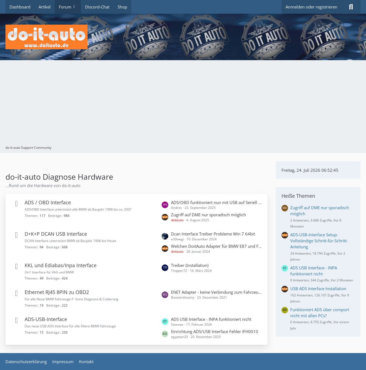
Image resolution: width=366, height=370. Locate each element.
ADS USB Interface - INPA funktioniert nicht (211, 319)
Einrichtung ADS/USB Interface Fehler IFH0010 (214, 331)
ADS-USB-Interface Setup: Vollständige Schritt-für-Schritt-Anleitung (319, 240)
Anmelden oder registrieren (311, 7)
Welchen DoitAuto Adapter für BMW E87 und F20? (216, 246)
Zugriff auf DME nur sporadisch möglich (208, 214)
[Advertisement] (183, 104)
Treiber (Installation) (189, 265)
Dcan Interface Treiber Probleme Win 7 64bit (213, 234)
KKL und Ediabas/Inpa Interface (61, 265)
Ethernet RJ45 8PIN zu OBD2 (57, 292)
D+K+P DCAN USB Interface (56, 234)
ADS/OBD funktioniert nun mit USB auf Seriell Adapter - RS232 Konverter (216, 202)
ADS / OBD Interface (48, 202)
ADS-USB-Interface (46, 319)
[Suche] (351, 7)
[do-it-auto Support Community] (183, 37)
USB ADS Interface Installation (318, 288)
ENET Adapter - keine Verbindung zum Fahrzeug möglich (216, 292)
